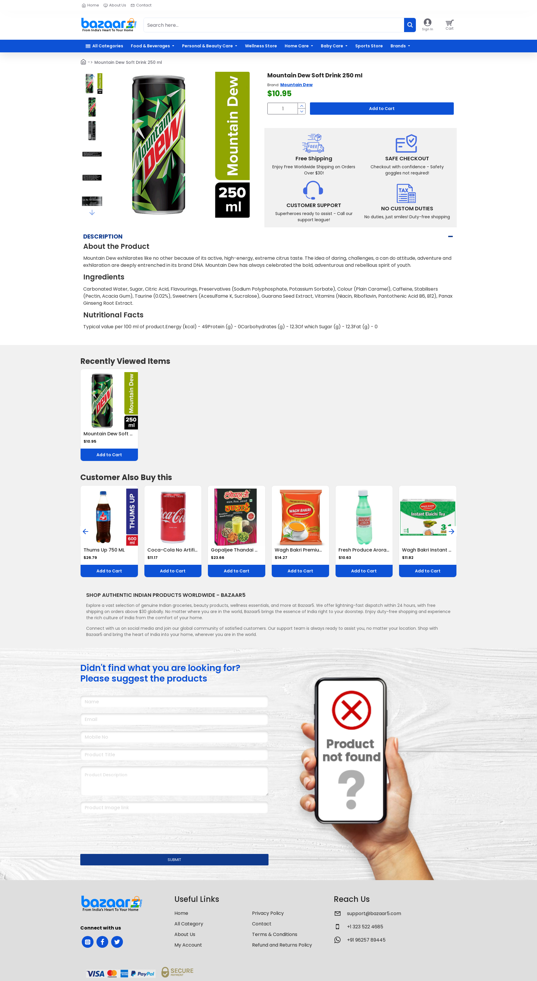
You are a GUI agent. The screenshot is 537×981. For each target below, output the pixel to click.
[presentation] (121, 832)
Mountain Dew (296, 85)
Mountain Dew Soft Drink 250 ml (109, 437)
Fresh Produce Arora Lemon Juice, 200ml (364, 553)
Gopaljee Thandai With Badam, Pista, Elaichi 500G (236, 553)
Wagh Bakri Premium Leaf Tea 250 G (300, 553)
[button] (92, 77)
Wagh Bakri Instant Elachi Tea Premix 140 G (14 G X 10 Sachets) (427, 553)
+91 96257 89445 (366, 943)
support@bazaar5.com (374, 916)
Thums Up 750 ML (104, 553)
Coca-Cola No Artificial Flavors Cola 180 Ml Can (173, 553)
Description (103, 247)
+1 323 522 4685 (365, 929)
